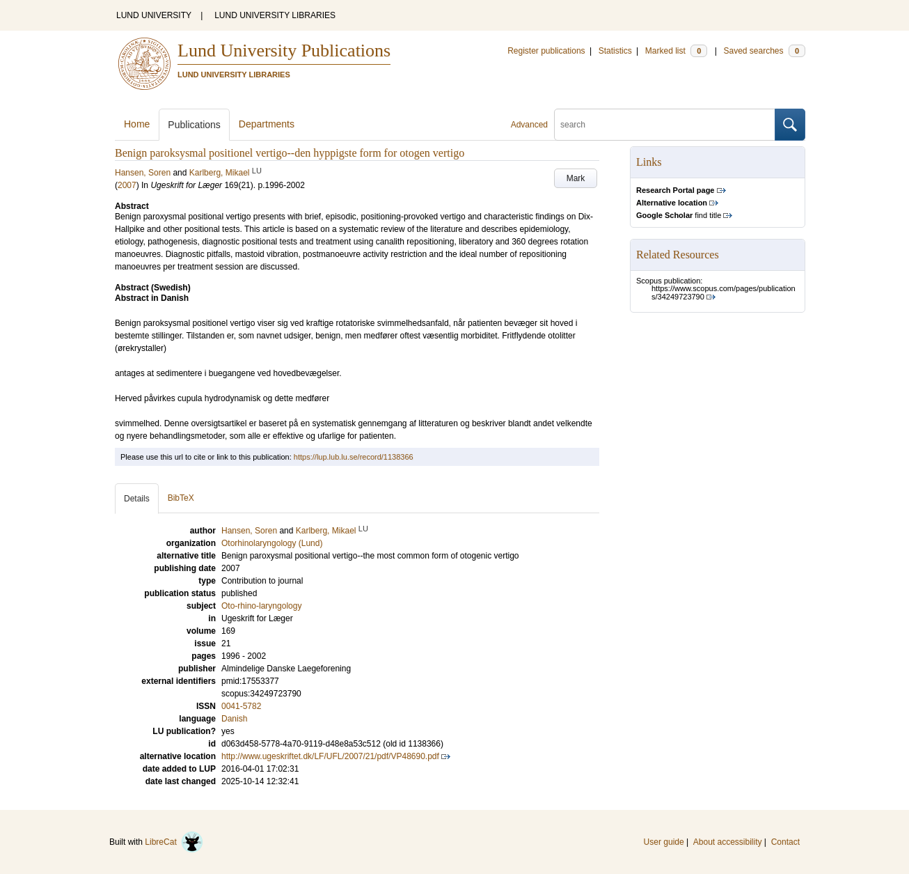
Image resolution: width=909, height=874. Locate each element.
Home (137, 124)
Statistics (615, 51)
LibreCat (174, 842)
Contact (785, 842)
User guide (664, 842)
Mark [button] (576, 178)
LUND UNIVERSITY (153, 15)
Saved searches (764, 51)
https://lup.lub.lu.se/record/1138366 (353, 457)
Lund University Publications (283, 50)
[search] (664, 125)
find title (678, 215)
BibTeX (181, 498)
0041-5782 (241, 706)
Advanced (529, 125)
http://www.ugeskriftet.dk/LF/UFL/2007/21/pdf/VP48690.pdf (330, 756)
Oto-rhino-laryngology (261, 606)
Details (137, 499)
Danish (234, 719)
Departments (266, 124)
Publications (194, 124)
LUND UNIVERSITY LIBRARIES (274, 15)
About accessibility (727, 842)
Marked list (676, 51)
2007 (127, 185)
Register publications (546, 51)
